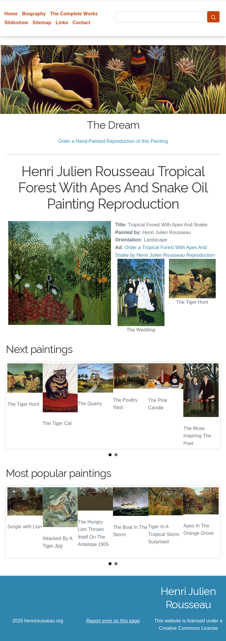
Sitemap (42, 22)
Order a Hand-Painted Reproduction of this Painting (113, 141)
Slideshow (16, 22)
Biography (34, 13)
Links (62, 22)
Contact (82, 22)
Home (11, 13)
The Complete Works (74, 13)
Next (211, 405)
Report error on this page (113, 620)
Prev (15, 405)
